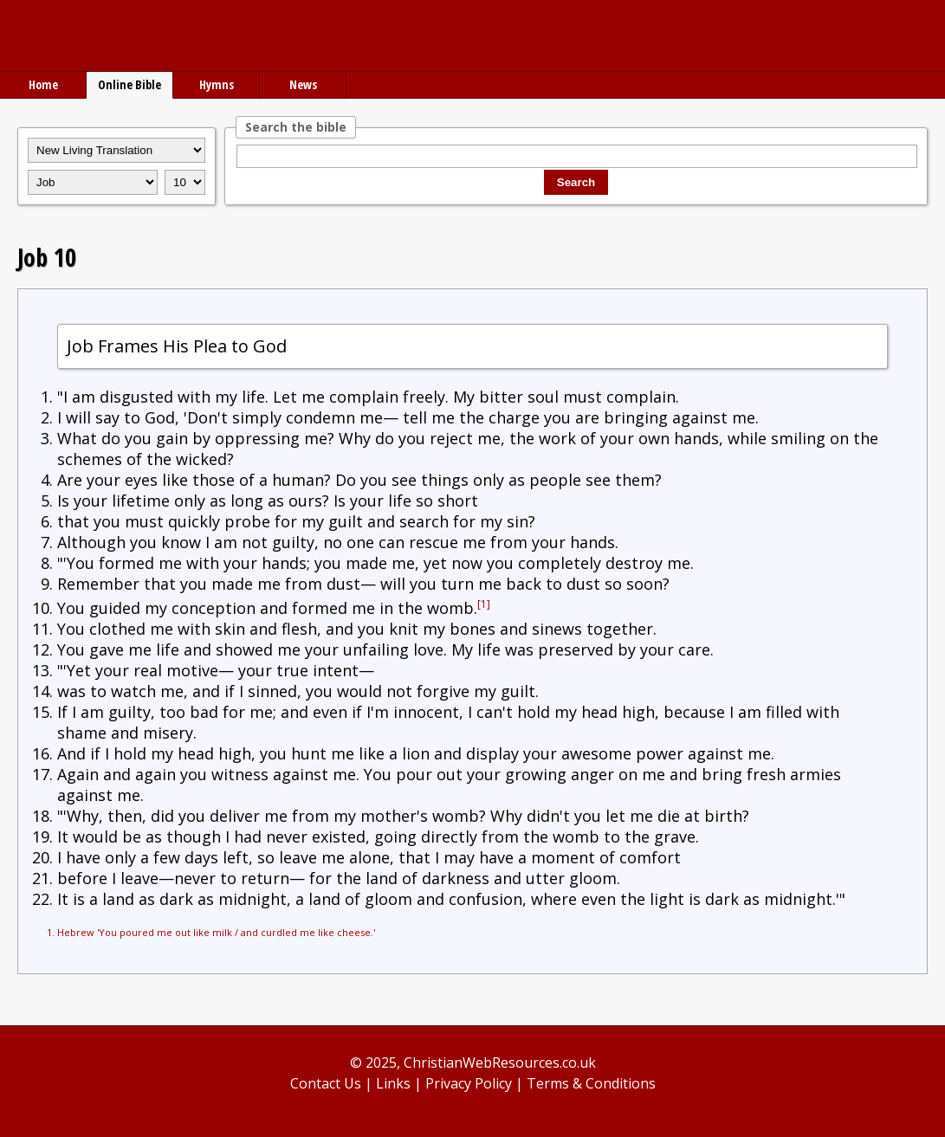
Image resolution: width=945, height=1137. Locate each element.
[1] (483, 604)
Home (43, 84)
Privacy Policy (468, 1083)
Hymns (216, 84)
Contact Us (325, 1083)
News (303, 84)
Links (393, 1083)
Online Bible (129, 84)
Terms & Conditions (591, 1083)
